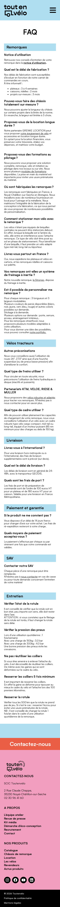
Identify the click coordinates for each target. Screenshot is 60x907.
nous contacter (29, 576)
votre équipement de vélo (35, 133)
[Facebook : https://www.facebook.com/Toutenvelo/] (15, 880)
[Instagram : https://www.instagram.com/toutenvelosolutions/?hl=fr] (7, 880)
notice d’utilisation (34, 62)
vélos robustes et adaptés (41, 397)
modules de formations (33, 171)
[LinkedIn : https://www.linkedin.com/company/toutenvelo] (31, 880)
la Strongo (38, 280)
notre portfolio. (38, 332)
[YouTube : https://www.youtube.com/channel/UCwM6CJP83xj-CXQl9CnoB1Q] (23, 880)
